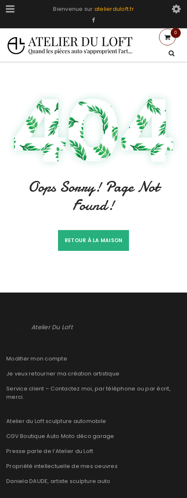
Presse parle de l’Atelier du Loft (49, 451)
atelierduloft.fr (114, 9)
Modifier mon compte (36, 359)
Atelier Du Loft (52, 327)
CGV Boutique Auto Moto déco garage (60, 436)
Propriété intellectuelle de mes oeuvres (62, 466)
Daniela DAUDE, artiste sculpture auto (58, 481)
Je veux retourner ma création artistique (62, 374)
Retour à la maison (94, 240)
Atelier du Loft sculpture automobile (56, 421)
